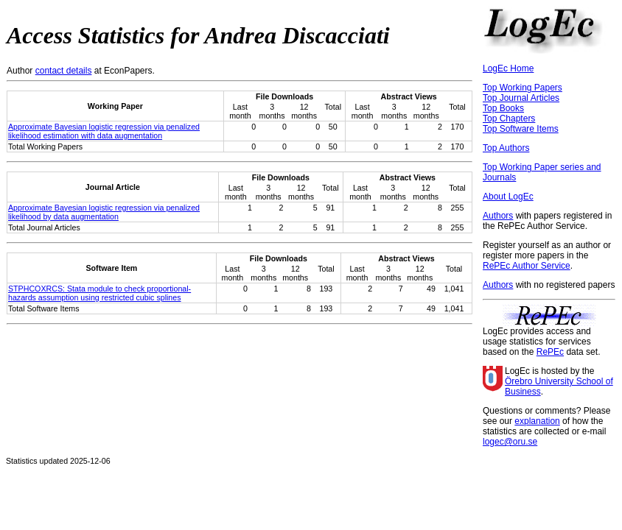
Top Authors (506, 148)
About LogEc (508, 196)
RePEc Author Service (526, 266)
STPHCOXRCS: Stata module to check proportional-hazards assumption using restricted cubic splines (99, 293)
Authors (498, 216)
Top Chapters (509, 118)
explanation (536, 421)
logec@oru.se (510, 442)
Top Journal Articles (521, 98)
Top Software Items (521, 129)
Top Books (503, 108)
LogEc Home (508, 68)
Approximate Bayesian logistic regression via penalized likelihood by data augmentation (104, 212)
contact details (63, 71)
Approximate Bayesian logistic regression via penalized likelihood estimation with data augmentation (104, 131)
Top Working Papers (522, 87)
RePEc (550, 352)
